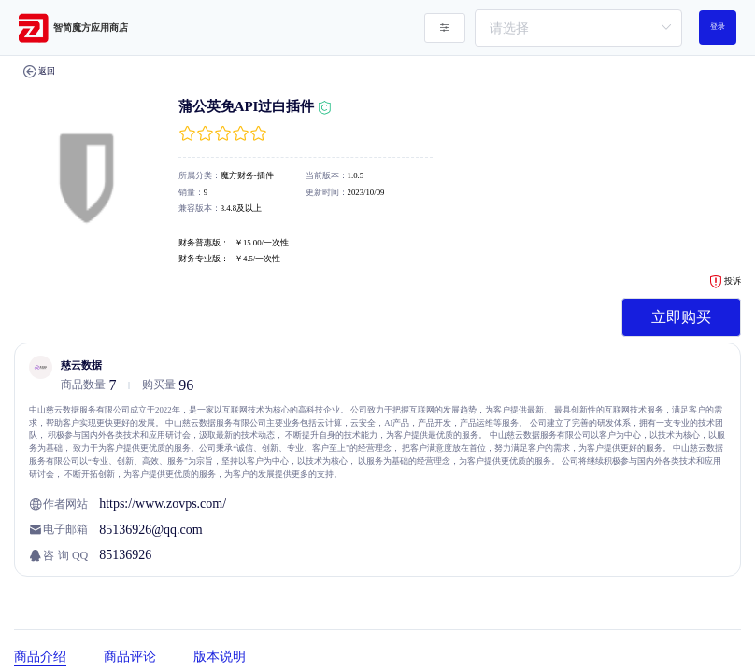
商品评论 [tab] (130, 657)
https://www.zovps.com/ (162, 504)
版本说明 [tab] (219, 657)
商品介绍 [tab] (40, 657)
